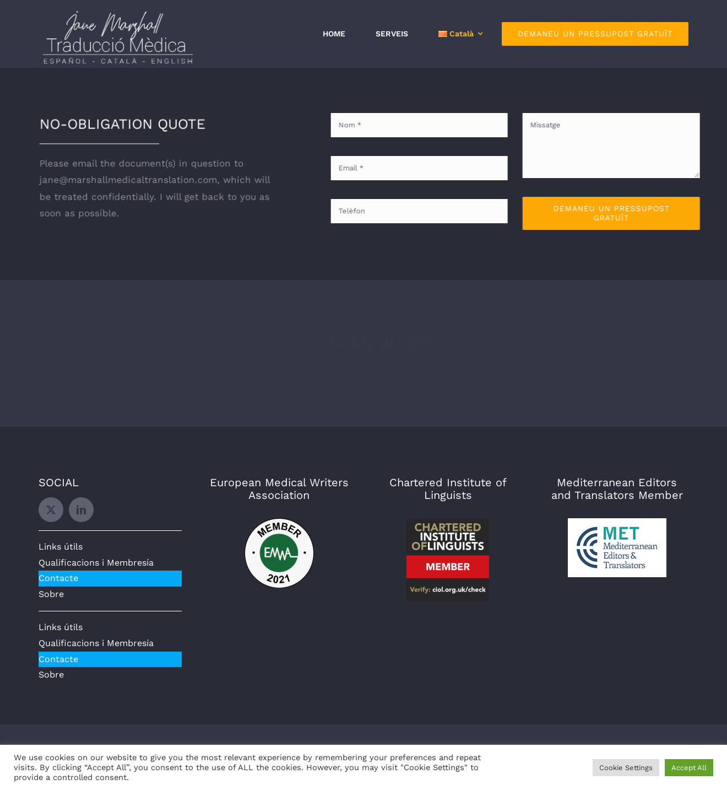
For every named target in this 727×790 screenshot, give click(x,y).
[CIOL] (447, 522)
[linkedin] (81, 509)
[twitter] (51, 509)
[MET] (617, 522)
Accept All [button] (689, 768)
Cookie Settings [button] (626, 768)
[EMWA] (279, 522)
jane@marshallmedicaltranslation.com (365, 382)
